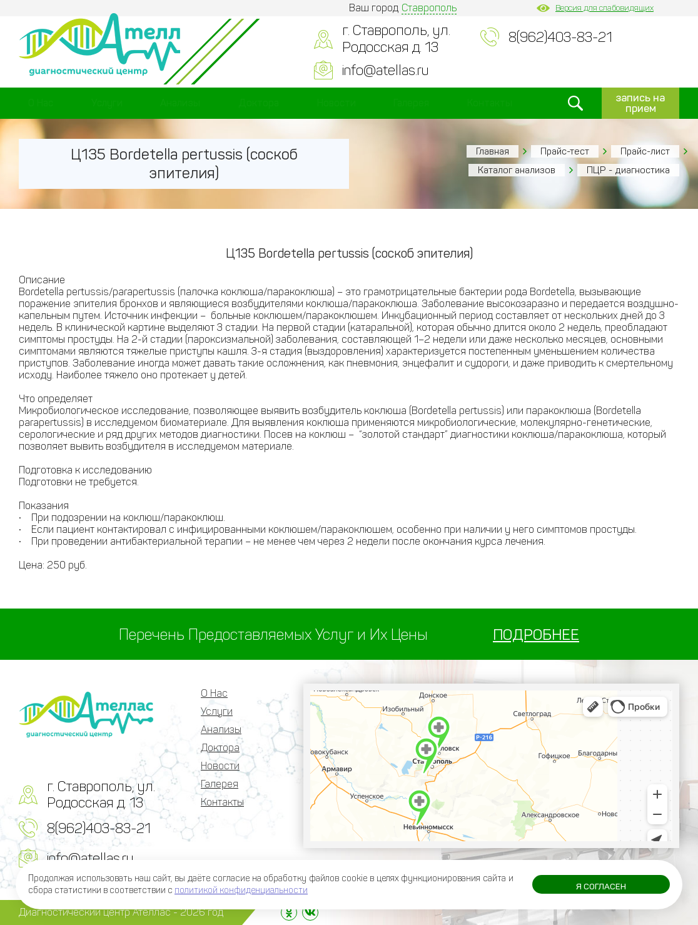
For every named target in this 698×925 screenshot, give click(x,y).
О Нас (40, 103)
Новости (336, 103)
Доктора (258, 103)
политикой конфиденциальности (241, 890)
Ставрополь (429, 8)
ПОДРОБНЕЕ (536, 634)
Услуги (107, 103)
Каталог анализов (516, 170)
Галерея (411, 103)
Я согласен (601, 887)
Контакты (489, 103)
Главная (492, 151)
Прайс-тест (564, 151)
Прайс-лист (645, 151)
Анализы (180, 103)
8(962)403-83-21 (560, 37)
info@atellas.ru (385, 70)
